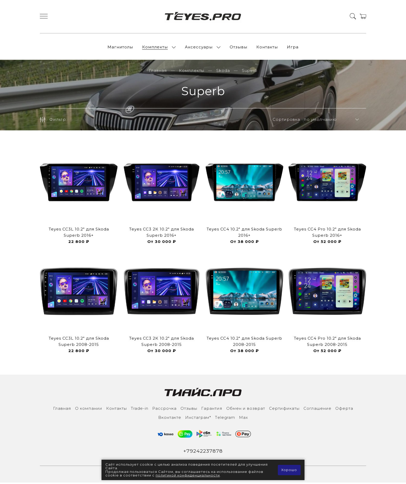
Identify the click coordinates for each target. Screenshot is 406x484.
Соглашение (317, 409)
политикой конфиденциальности (188, 475)
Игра (293, 47)
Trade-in (139, 409)
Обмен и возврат (245, 409)
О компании (88, 409)
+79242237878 (203, 453)
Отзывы (238, 47)
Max (243, 418)
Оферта (344, 409)
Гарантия (211, 409)
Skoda (223, 72)
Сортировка (286, 120)
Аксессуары (199, 47)
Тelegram (225, 418)
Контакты (267, 47)
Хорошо (289, 470)
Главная (158, 72)
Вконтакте (169, 418)
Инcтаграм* (198, 418)
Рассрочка (164, 409)
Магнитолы (120, 47)
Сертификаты (284, 409)
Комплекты (155, 47)
